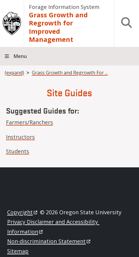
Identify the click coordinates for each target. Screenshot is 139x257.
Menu (20, 56)
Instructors (20, 136)
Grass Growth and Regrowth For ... (70, 72)
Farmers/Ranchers (29, 122)
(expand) (14, 72)
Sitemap (18, 251)
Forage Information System (64, 6)
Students (17, 151)
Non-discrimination (49, 241)
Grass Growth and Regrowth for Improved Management (58, 27)
